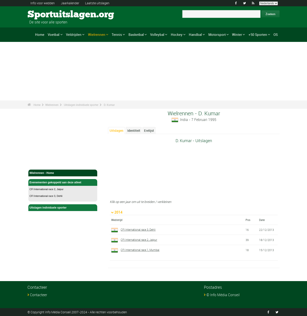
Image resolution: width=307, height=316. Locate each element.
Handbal (195, 34)
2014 (118, 212)
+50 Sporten (257, 34)
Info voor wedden (42, 3)
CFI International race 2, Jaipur (46, 189)
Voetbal (53, 34)
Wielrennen (96, 34)
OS (275, 34)
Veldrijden (73, 34)
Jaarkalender (70, 3)
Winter (237, 34)
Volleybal (157, 34)
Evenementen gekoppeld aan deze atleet (62, 182)
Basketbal (136, 34)
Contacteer (38, 294)
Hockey (177, 34)
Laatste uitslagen (97, 3)
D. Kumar (109, 105)
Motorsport (217, 34)
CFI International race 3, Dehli (45, 196)
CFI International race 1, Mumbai (140, 250)
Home (39, 34)
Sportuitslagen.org (44, 14)
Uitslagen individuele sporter (81, 105)
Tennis (117, 34)
